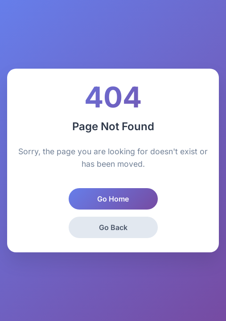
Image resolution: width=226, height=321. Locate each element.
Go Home (113, 198)
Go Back (113, 227)
